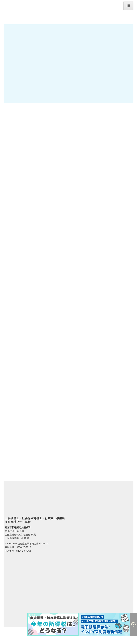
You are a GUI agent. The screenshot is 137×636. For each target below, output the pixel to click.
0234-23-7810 (23, 547)
